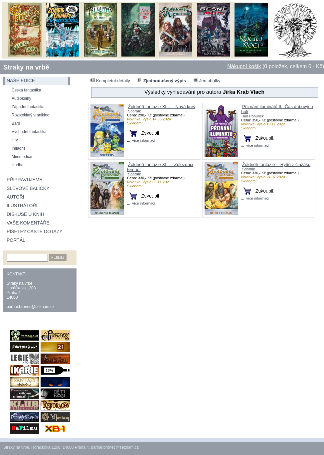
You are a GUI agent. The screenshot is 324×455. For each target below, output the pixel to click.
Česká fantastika (26, 90)
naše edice (21, 80)
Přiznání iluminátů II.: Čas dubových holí (277, 109)
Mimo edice (22, 156)
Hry (15, 140)
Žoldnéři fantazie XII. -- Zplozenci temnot (160, 167)
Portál (16, 240)
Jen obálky (206, 80)
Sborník (134, 111)
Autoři (15, 197)
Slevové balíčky (28, 188)
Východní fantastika (29, 131)
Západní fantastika (28, 106)
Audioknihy (21, 98)
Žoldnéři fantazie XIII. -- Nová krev (161, 106)
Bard (16, 123)
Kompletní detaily (110, 80)
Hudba (17, 165)
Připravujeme (25, 179)
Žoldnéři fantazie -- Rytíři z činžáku (276, 164)
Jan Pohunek (253, 116)
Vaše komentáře (28, 223)
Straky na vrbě (26, 67)
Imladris (19, 148)
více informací (143, 140)
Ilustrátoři (22, 205)
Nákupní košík (244, 66)
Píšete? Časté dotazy (35, 231)
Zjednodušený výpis (161, 80)
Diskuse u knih (25, 214)
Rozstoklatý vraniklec (30, 115)
